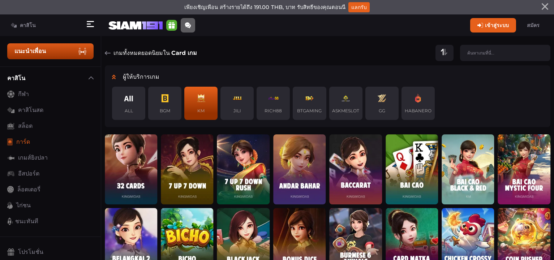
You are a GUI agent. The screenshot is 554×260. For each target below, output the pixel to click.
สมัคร (533, 25)
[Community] (188, 25)
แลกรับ (359, 7)
